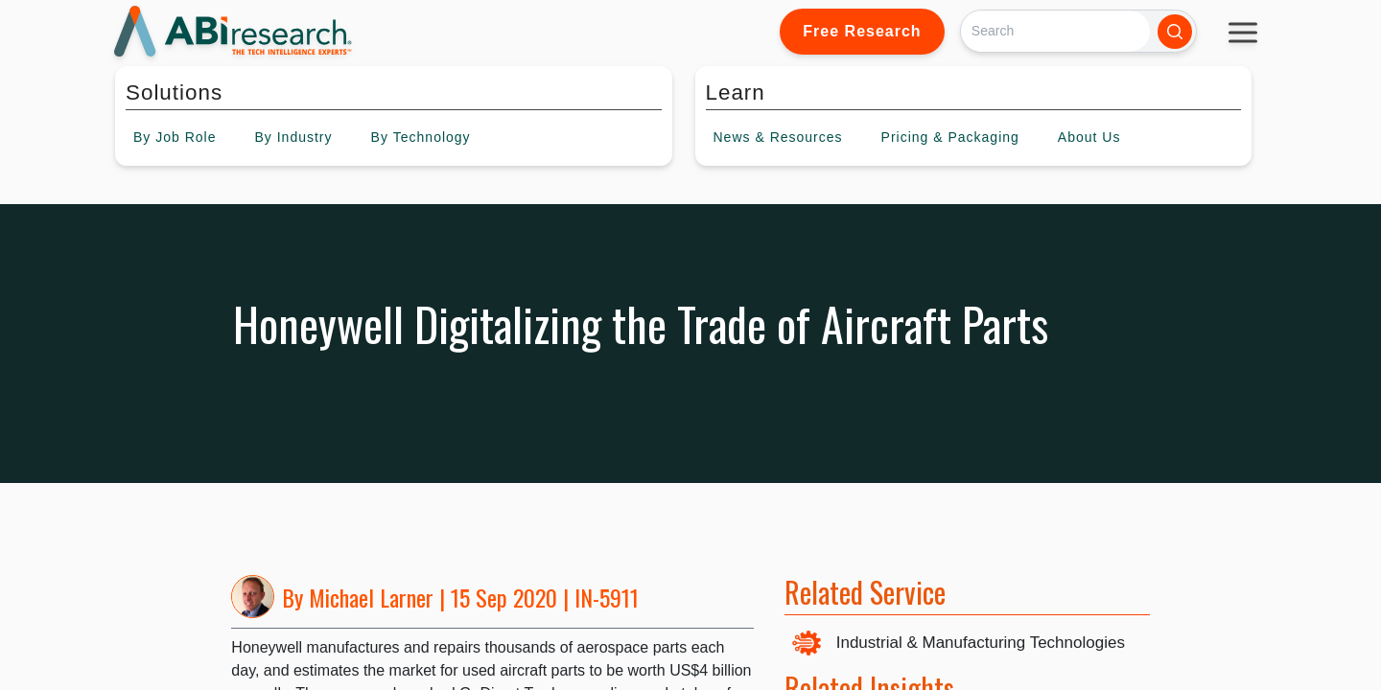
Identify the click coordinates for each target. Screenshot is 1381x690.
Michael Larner (371, 597)
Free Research (862, 31)
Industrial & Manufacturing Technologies (980, 642)
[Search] (1055, 31)
